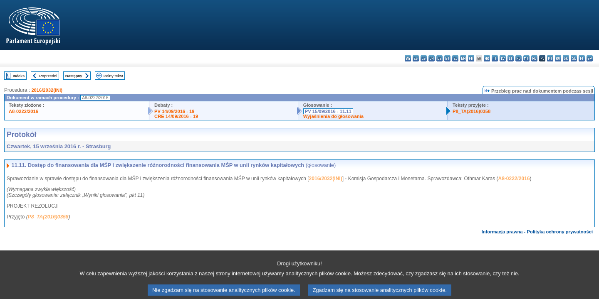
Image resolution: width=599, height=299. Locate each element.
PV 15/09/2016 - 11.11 (328, 111)
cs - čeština (424, 58)
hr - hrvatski (487, 58)
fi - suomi (582, 58)
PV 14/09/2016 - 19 (174, 111)
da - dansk (431, 58)
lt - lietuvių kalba (510, 58)
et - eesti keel (447, 58)
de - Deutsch (439, 58)
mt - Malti (526, 58)
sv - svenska (590, 58)
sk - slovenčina (566, 58)
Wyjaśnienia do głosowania (333, 116)
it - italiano (495, 58)
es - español (416, 58)
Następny (73, 76)
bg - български (408, 58)
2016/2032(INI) (46, 90)
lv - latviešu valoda (503, 58)
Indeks (19, 76)
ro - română (558, 58)
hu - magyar (518, 58)
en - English (463, 58)
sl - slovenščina (574, 58)
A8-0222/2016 (23, 111)
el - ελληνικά (455, 58)
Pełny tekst (113, 76)
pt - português (550, 58)
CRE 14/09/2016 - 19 (176, 116)
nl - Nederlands (534, 58)
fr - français (471, 58)
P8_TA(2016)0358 (471, 111)
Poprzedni (48, 76)
